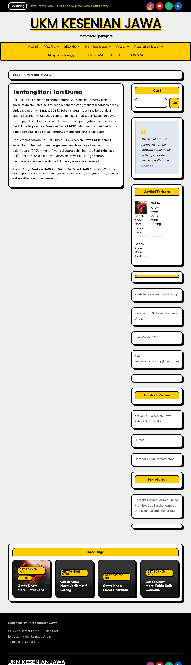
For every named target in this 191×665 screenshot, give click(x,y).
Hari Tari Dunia (98, 47)
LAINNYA (136, 55)
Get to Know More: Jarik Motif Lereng (73, 562)
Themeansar (128, 659)
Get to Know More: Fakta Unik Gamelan (159, 562)
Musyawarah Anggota (65, 55)
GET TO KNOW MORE (28, 547)
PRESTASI (95, 55)
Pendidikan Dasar (148, 47)
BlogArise (108, 659)
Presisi (122, 47)
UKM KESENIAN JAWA (95, 23)
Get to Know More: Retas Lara (139, 224)
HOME (33, 47)
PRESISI (25, 554)
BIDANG (72, 47)
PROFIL (51, 47)
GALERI (115, 55)
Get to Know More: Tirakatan (115, 564)
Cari (157, 90)
